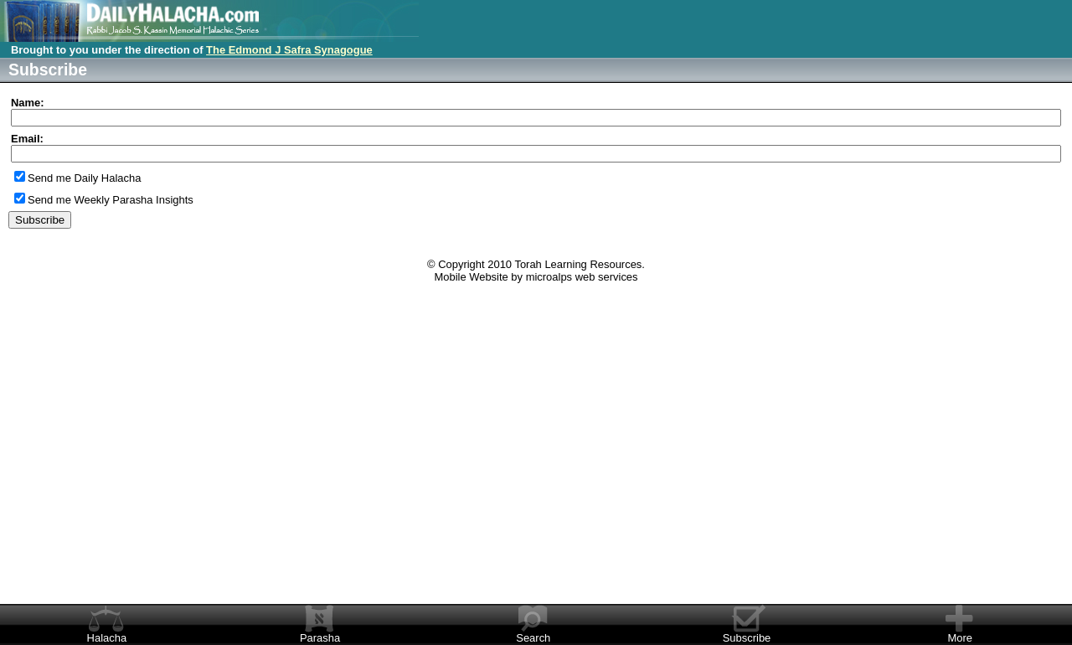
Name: (27, 102)
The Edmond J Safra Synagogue (289, 50)
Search (533, 638)
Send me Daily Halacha (84, 178)
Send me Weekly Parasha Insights (110, 200)
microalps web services (582, 277)
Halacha (107, 638)
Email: (27, 138)
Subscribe (747, 638)
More (959, 638)
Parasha (320, 638)
